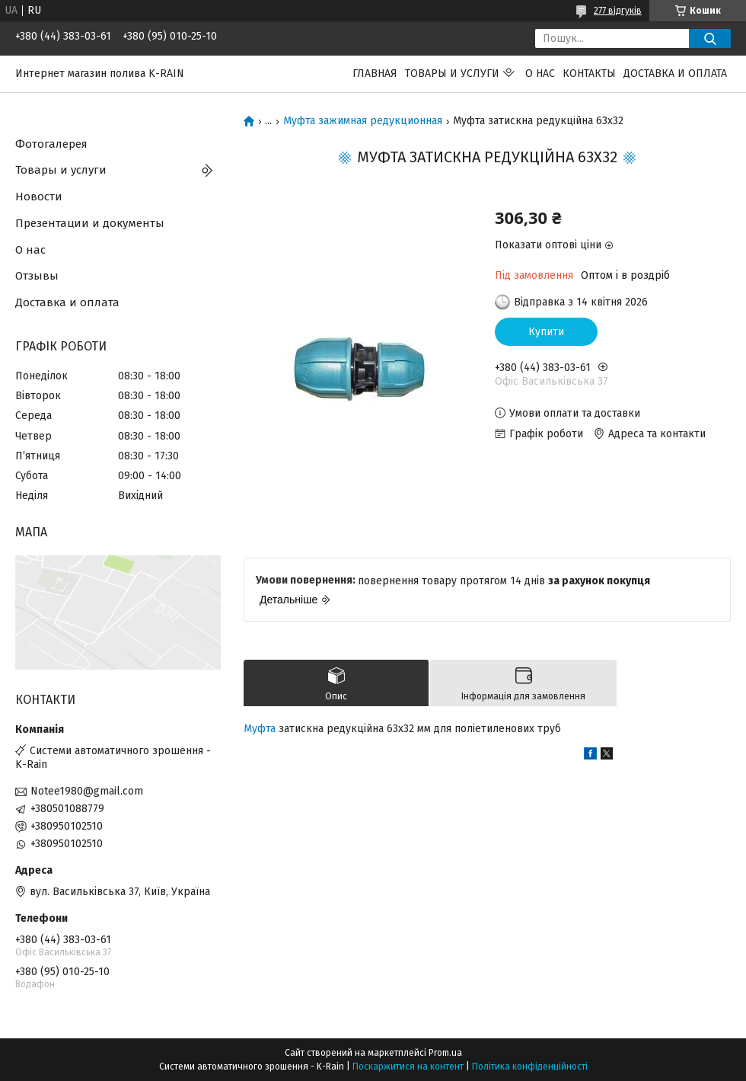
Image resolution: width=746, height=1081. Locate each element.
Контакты (589, 73)
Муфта (260, 728)
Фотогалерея (51, 144)
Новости (38, 196)
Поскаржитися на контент (408, 1066)
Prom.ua (445, 1052)
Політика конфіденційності (530, 1066)
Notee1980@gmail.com (86, 791)
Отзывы (37, 276)
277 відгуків (618, 10)
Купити (546, 331)
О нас (540, 73)
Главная (374, 73)
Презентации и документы (89, 223)
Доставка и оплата (675, 73)
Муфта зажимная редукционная (362, 121)
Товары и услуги (452, 73)
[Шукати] (710, 38)
